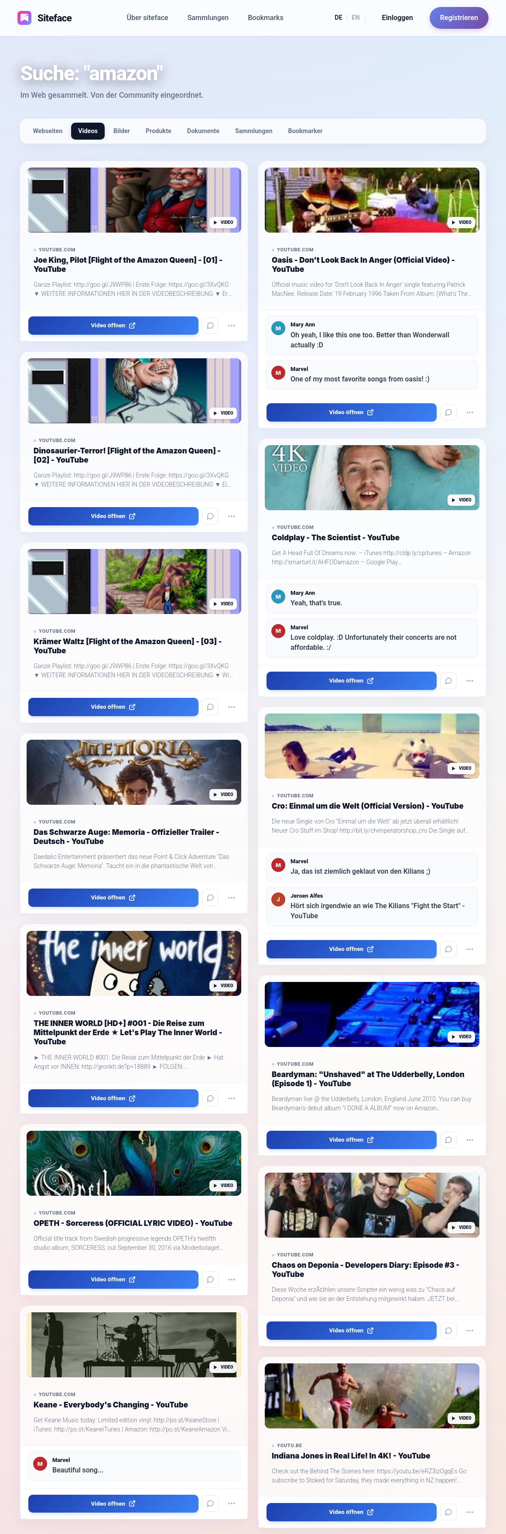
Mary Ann (303, 324)
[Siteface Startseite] (41, 18)
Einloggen (397, 18)
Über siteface (147, 18)
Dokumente (203, 131)
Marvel (61, 1460)
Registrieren (459, 18)
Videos (88, 131)
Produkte (158, 131)
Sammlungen (208, 18)
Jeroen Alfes (307, 895)
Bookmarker (305, 131)
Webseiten (47, 131)
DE (338, 17)
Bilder (121, 131)
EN (355, 17)
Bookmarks (265, 18)
